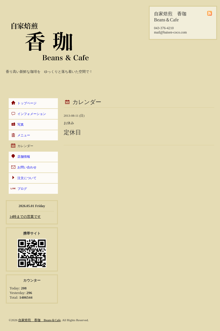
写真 (20, 124)
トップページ (26, 103)
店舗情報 (23, 156)
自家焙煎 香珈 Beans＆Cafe (39, 320)
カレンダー (25, 146)
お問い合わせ (26, 167)
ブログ (22, 188)
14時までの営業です (25, 217)
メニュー (23, 135)
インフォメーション (31, 114)
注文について (26, 178)
